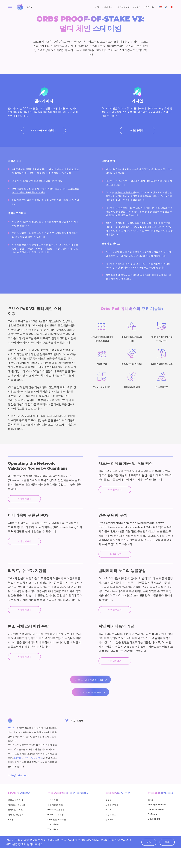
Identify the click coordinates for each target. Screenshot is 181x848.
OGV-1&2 (139, 226)
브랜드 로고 (110, 814)
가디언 (23, 180)
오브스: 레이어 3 (15, 800)
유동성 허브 (37, 757)
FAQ (10, 819)
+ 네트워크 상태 (123, 7)
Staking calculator (157, 804)
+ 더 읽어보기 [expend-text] (24, 498)
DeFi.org (152, 814)
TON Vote (52, 829)
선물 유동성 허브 (55, 804)
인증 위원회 (121, 207)
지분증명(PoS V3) (16, 804)
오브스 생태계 (111, 804)
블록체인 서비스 (15, 809)
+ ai (97, 7)
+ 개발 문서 (107, 7)
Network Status (156, 809)
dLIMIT (17, 757)
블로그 (108, 800)
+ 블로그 (137, 7)
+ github (149, 7)
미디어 (108, 809)
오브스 (11, 728)
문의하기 (109, 819)
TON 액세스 (53, 824)
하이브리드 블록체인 (125, 192)
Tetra (150, 800)
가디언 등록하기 (137, 130)
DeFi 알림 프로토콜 (56, 819)
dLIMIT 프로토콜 (55, 814)
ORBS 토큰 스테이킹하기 (43, 130)
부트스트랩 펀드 (148, 275)
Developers (154, 818)
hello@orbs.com (18, 775)
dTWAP (26, 757)
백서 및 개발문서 (15, 814)
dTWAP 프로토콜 (56, 809)
